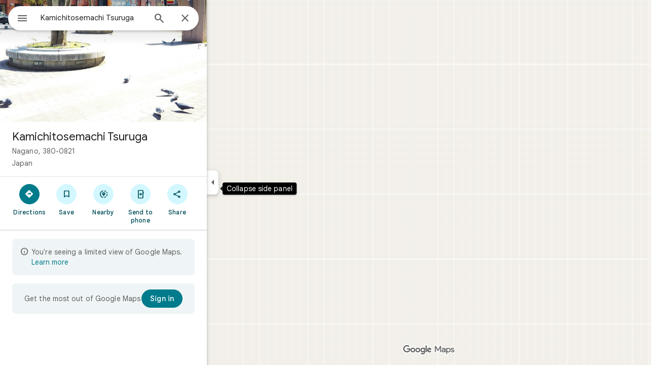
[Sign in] (198, 298)
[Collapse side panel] (249, 182)
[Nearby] (140, 199)
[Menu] (18, 17)
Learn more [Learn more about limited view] (86, 262)
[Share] (213, 199)
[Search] (196, 19)
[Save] (103, 199)
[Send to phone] (176, 203)
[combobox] (119, 18)
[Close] (221, 18)
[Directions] (66, 199)
